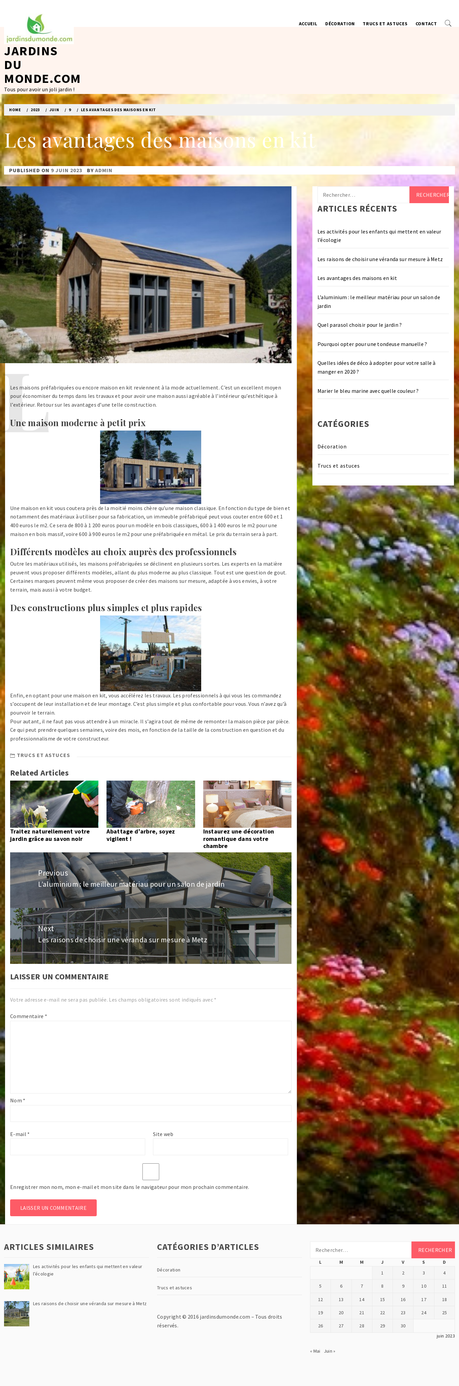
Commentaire (28, 1016)
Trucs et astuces (385, 24)
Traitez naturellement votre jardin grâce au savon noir (50, 835)
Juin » (330, 1351)
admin (104, 170)
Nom (18, 1100)
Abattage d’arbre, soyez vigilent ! (140, 835)
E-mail (20, 1134)
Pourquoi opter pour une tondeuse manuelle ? (372, 344)
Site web (163, 1134)
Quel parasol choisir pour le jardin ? (359, 324)
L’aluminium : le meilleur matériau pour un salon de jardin (378, 301)
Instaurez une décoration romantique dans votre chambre (238, 838)
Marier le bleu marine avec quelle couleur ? (368, 390)
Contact (426, 24)
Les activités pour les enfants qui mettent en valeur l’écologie (379, 236)
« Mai (315, 1351)
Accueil (308, 24)
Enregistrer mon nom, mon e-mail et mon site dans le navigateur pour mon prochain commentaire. (129, 1187)
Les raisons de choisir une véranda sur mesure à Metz (380, 259)
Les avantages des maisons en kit (357, 278)
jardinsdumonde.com (225, 1316)
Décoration (340, 24)
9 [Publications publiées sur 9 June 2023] (403, 1286)
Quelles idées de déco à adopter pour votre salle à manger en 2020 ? (376, 367)
